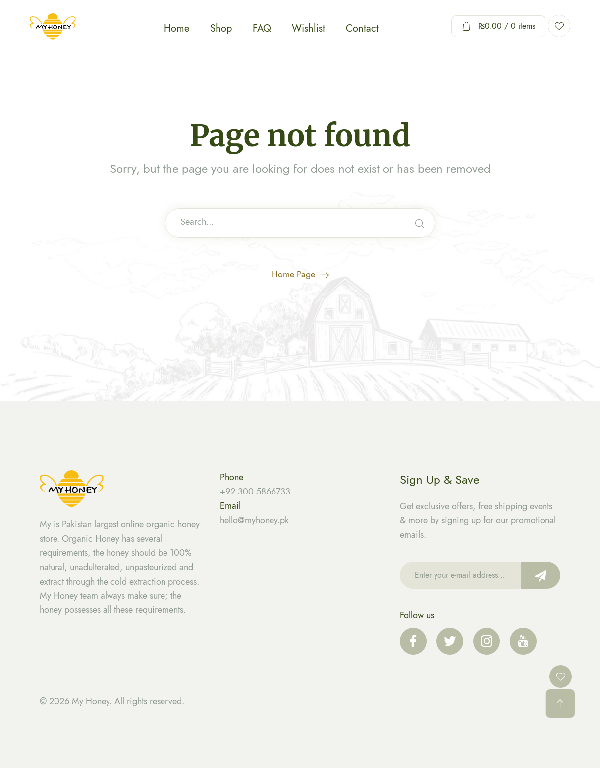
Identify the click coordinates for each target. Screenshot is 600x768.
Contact (362, 28)
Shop (221, 28)
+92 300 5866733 (255, 491)
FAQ (262, 28)
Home (176, 28)
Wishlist (308, 28)
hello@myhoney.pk (254, 520)
